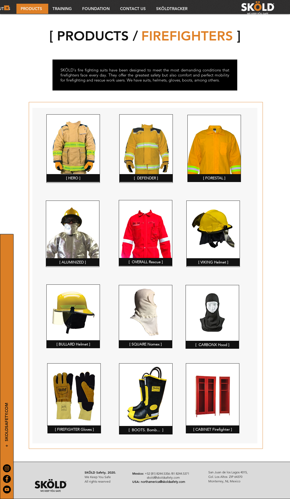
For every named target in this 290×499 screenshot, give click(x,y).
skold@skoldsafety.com (163, 477)
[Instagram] (7, 468)
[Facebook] (7, 479)
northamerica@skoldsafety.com (163, 482)
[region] (73, 149)
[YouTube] (7, 489)
